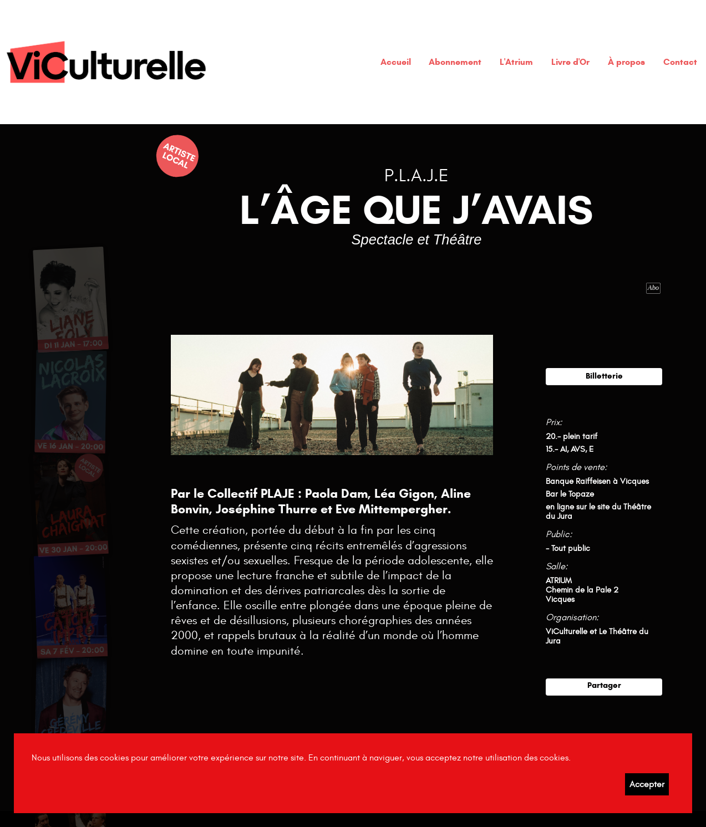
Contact (680, 62)
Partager (604, 685)
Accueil (395, 62)
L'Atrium (516, 62)
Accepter (646, 784)
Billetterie (604, 375)
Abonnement (455, 62)
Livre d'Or (570, 62)
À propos (626, 62)
